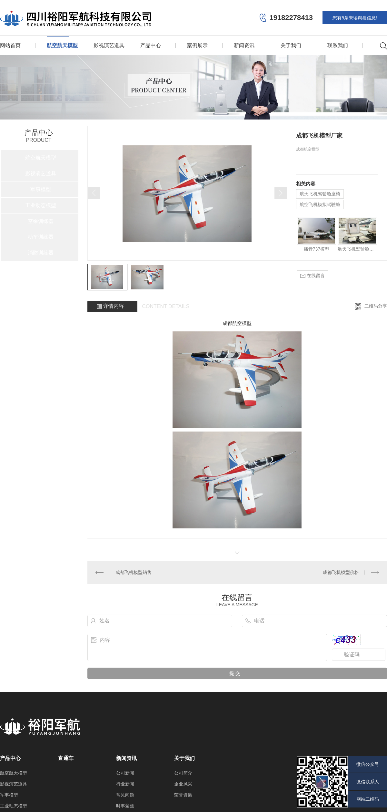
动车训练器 (41, 237)
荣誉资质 (183, 794)
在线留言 (312, 275)
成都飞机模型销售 (133, 572)
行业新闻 (125, 783)
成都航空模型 (237, 323)
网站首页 (10, 45)
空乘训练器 (41, 221)
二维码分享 (375, 305)
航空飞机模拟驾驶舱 (320, 204)
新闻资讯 (244, 45)
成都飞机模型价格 (341, 572)
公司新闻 (125, 773)
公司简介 (183, 773)
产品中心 (150, 45)
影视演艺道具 (109, 45)
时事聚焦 (125, 805)
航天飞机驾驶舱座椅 (320, 193)
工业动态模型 (40, 205)
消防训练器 (41, 252)
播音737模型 (316, 249)
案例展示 (197, 45)
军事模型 (40, 189)
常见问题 (125, 794)
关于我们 (291, 45)
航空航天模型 (62, 45)
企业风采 (183, 783)
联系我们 (337, 45)
